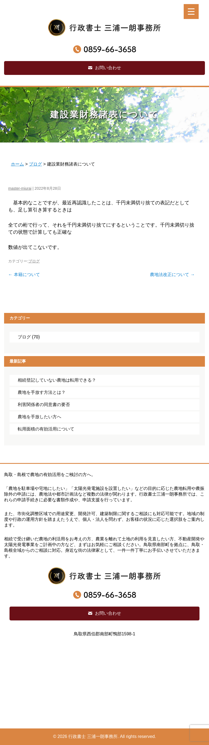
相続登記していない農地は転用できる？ (57, 380)
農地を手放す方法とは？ (42, 392)
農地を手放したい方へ (39, 416)
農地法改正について (172, 274)
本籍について (24, 274)
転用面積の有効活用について (46, 429)
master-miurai (20, 188)
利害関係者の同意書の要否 (44, 404)
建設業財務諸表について (104, 114)
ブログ (34, 261)
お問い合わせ (108, 67)
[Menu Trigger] (191, 11)
